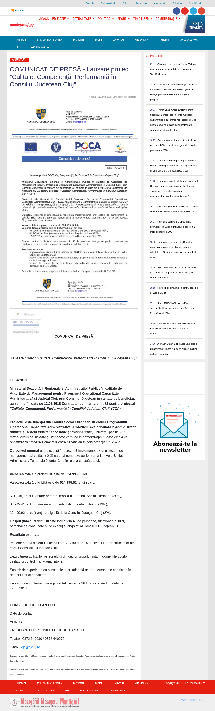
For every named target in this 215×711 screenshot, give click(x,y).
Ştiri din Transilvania (49, 39)
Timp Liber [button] (141, 19)
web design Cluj (193, 700)
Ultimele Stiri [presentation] (155, 56)
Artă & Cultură (188, 39)
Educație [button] (59, 19)
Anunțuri (118, 39)
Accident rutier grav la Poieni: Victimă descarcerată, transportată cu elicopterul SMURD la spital (173, 69)
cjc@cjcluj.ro (30, 647)
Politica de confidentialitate (135, 3)
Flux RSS (19, 10)
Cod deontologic (108, 3)
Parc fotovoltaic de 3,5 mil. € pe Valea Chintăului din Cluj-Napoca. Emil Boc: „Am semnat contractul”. (173, 272)
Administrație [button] (167, 19)
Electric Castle (40, 46)
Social (98, 39)
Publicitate (177, 3)
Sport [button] (122, 19)
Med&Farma (141, 39)
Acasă (44, 19)
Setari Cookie (195, 3)
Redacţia (90, 3)
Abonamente (160, 3)
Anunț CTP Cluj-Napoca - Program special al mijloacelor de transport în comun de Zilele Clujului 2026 (174, 308)
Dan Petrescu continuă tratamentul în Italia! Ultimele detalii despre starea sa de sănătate (173, 328)
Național (164, 39)
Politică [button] (104, 19)
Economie (78, 39)
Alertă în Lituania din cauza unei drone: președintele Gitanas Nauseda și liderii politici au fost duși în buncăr (174, 349)
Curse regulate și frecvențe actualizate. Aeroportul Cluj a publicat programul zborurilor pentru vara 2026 (173, 145)
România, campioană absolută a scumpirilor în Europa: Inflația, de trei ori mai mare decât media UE (172, 226)
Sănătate (20, 39)
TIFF (17, 46)
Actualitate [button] (82, 19)
